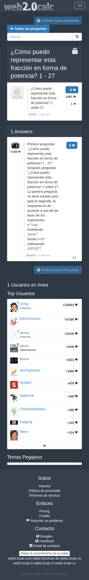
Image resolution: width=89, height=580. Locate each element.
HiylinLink (27, 395)
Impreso (44, 486)
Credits (44, 516)
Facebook (44, 541)
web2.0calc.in (44, 563)
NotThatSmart (30, 370)
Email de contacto (44, 546)
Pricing (44, 511)
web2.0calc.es (70, 558)
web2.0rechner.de (46, 558)
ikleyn (24, 432)
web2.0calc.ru (65, 563)
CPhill (24, 304)
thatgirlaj (26, 422)
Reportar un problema (44, 521)
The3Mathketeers (33, 409)
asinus (24, 333)
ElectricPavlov (30, 319)
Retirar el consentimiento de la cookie (44, 553)
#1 (74, 257)
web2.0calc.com (20, 558)
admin (24, 346)
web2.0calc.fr (23, 563)
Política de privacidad (44, 491)
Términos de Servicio (44, 495)
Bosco (24, 359)
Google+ (44, 536)
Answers (22, 131)
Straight (25, 382)
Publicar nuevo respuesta (58, 21)
